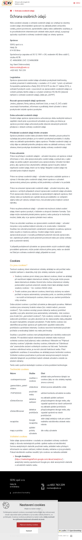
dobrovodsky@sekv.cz (19, 67)
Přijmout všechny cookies (41, 525)
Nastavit (41, 531)
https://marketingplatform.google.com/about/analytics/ (39, 459)
